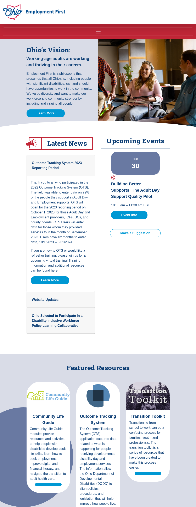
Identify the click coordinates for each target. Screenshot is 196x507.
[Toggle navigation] (98, 31)
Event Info (134, 214)
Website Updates (45, 299)
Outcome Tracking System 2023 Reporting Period (57, 165)
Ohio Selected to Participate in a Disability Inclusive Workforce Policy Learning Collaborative (57, 320)
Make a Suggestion (135, 233)
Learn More (46, 113)
